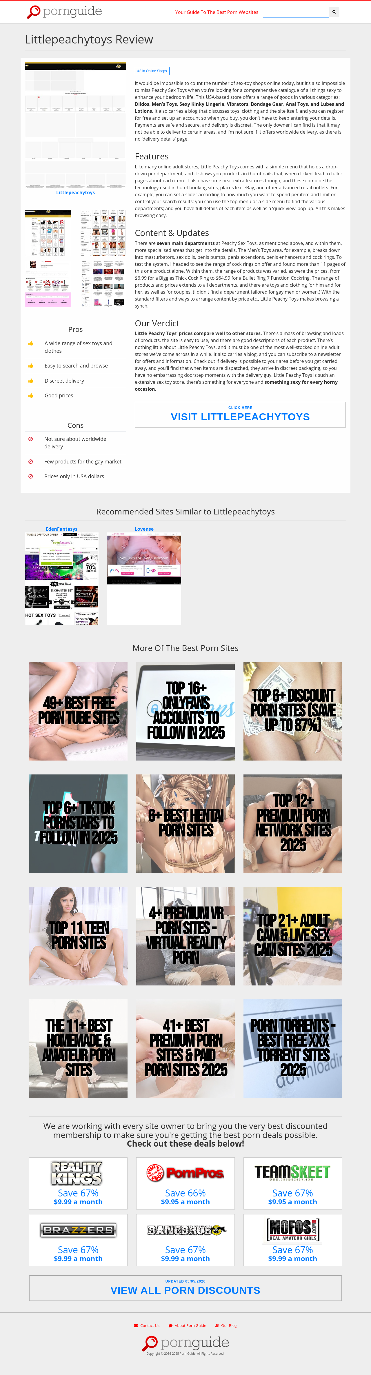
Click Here (240, 414)
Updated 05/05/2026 (185, 1287)
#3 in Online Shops (152, 71)
